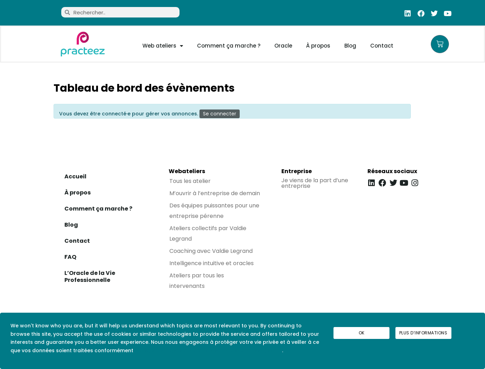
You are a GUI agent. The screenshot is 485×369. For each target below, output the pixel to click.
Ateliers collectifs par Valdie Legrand (207, 233)
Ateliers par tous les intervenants (196, 280)
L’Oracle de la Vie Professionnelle (89, 276)
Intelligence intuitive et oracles (211, 263)
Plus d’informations (423, 333)
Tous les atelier (190, 181)
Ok (362, 333)
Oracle (283, 45)
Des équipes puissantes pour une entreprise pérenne (214, 210)
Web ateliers (162, 45)
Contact (381, 45)
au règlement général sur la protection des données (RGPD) (208, 350)
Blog (350, 45)
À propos (318, 45)
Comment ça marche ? (228, 45)
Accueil (75, 176)
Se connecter (219, 113)
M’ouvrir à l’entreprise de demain (214, 193)
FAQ (70, 257)
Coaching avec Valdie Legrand (211, 251)
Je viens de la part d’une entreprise (314, 183)
